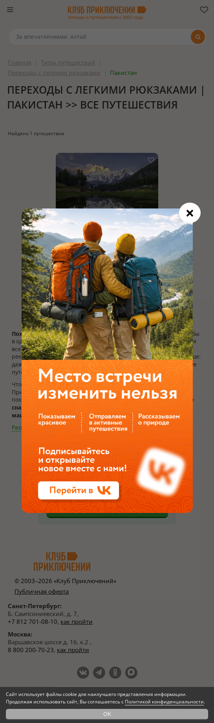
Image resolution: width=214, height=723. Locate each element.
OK (107, 714)
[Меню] (10, 10)
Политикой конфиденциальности (164, 701)
